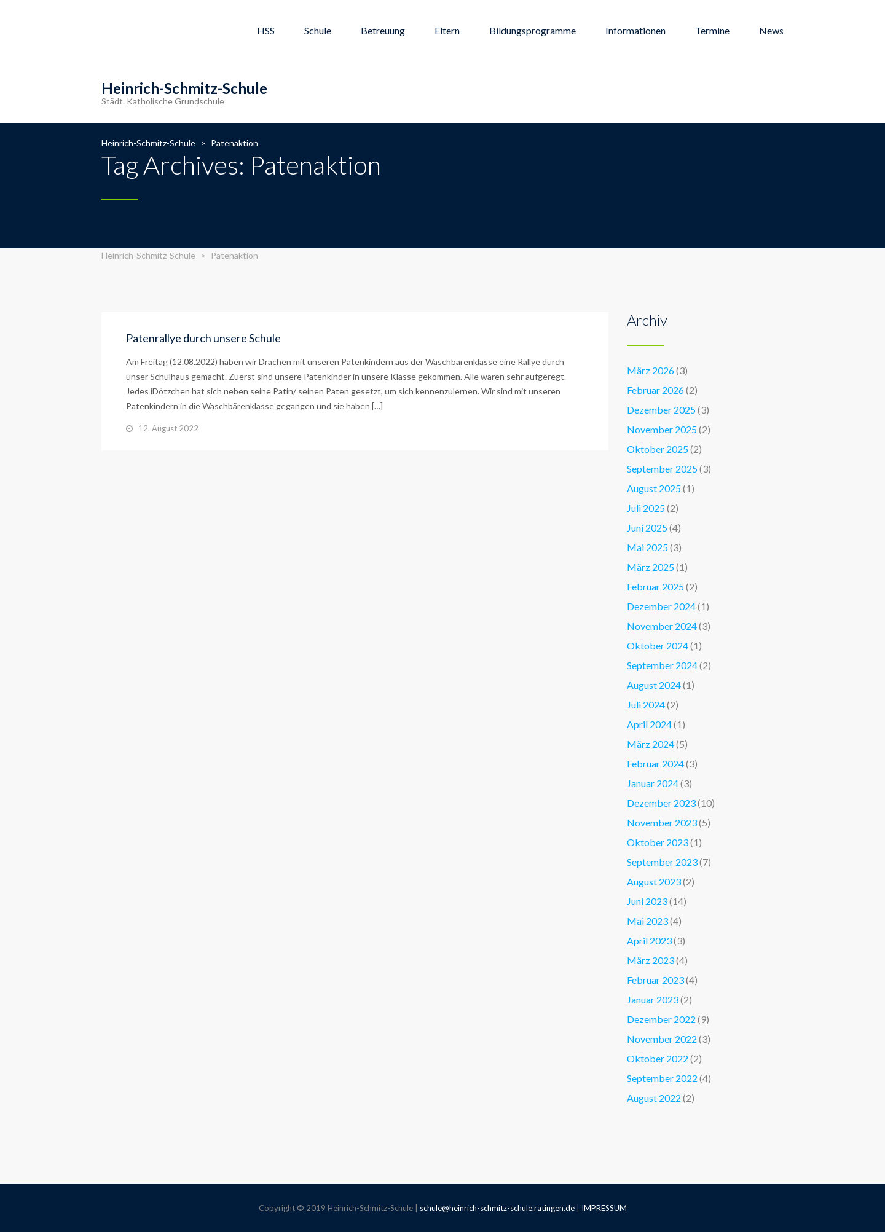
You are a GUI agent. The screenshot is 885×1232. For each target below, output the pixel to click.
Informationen (635, 30)
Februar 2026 (655, 390)
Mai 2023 (647, 921)
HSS (266, 30)
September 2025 (662, 468)
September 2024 (662, 665)
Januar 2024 (652, 783)
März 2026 (650, 370)
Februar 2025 (655, 586)
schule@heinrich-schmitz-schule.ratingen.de (497, 1208)
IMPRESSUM (604, 1208)
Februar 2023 (655, 980)
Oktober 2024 (657, 645)
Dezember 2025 (661, 409)
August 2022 (654, 1098)
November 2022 (662, 1039)
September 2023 (662, 862)
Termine (712, 30)
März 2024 (650, 744)
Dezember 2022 (661, 1019)
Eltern (447, 30)
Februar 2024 (655, 763)
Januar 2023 (652, 999)
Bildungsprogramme (532, 30)
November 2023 (662, 822)
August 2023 (654, 881)
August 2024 (654, 685)
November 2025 (662, 429)
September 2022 (662, 1078)
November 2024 (662, 626)
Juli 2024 (646, 704)
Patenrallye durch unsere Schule (203, 338)
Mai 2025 (647, 547)
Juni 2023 (647, 901)
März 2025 (650, 567)
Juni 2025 (647, 527)
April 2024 (649, 724)
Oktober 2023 (657, 842)
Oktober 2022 (657, 1058)
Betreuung (383, 30)
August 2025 (654, 488)
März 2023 (650, 960)
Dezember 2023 (661, 803)
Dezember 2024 (661, 606)
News (771, 30)
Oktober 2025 (657, 449)
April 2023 (649, 940)
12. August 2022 (168, 428)
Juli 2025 (646, 508)
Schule (317, 30)
